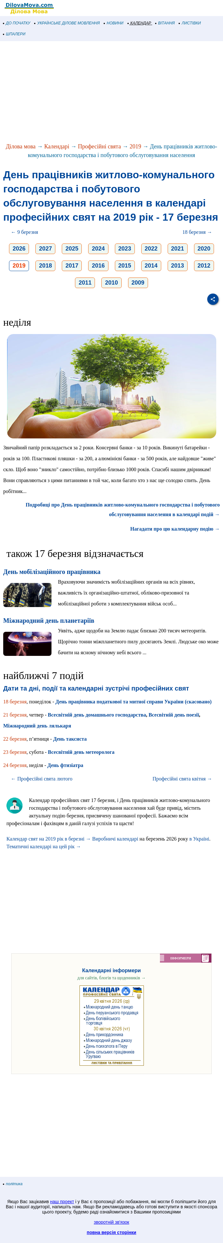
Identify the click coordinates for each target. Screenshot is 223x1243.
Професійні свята (99, 146)
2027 (45, 248)
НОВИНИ (114, 23)
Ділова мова (21, 146)
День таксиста (70, 739)
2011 (85, 282)
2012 (204, 265)
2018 (45, 265)
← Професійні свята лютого (41, 778)
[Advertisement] (111, 92)
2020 (204, 248)
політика (12, 1184)
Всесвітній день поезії (174, 715)
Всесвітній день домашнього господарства (97, 715)
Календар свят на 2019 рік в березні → (48, 839)
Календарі (57, 146)
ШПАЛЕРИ (14, 34)
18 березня (15, 701)
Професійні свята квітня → (182, 778)
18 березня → (197, 232)
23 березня (15, 752)
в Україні (199, 839)
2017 (71, 265)
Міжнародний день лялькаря (37, 725)
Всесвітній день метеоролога (81, 752)
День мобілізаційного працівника (51, 571)
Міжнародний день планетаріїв (48, 620)
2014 (151, 265)
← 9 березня (24, 232)
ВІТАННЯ (165, 23)
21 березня (15, 715)
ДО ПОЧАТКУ (16, 23)
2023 (124, 248)
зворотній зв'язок (111, 1222)
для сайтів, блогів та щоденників (111, 977)
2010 (111, 282)
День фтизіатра (65, 765)
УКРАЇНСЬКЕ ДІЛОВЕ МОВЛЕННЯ (67, 23)
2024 (98, 248)
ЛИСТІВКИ (190, 23)
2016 (98, 265)
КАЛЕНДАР (139, 23)
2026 (19, 248)
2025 (71, 248)
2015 (124, 265)
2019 (135, 146)
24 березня (15, 765)
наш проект (62, 1201)
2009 (138, 282)
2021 (177, 248)
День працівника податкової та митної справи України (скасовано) (133, 701)
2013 (177, 265)
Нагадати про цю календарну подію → (175, 529)
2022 (151, 248)
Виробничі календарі (115, 839)
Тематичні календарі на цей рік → (43, 846)
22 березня (15, 739)
